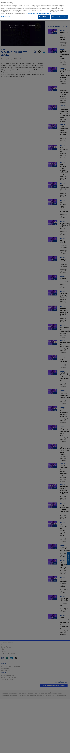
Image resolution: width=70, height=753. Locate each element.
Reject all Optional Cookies (59, 16)
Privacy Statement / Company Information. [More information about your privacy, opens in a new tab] (39, 13)
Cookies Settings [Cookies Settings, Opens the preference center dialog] (5, 16)
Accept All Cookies (44, 16)
